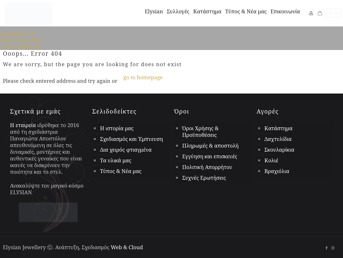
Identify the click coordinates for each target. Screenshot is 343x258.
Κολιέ (271, 160)
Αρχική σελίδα (17, 33)
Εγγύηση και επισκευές (209, 156)
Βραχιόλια (276, 170)
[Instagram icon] (332, 247)
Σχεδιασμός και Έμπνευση (131, 138)
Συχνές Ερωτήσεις (204, 177)
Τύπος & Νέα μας (20, 46)
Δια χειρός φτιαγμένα (126, 149)
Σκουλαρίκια (279, 149)
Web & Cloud (127, 247)
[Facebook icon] (326, 247)
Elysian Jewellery (21, 40)
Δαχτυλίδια (278, 138)
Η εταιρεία (23, 125)
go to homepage (143, 77)
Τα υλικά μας (115, 160)
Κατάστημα (278, 128)
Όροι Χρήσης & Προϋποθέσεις (200, 131)
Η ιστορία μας (117, 128)
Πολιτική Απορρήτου (207, 166)
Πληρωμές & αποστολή (210, 145)
